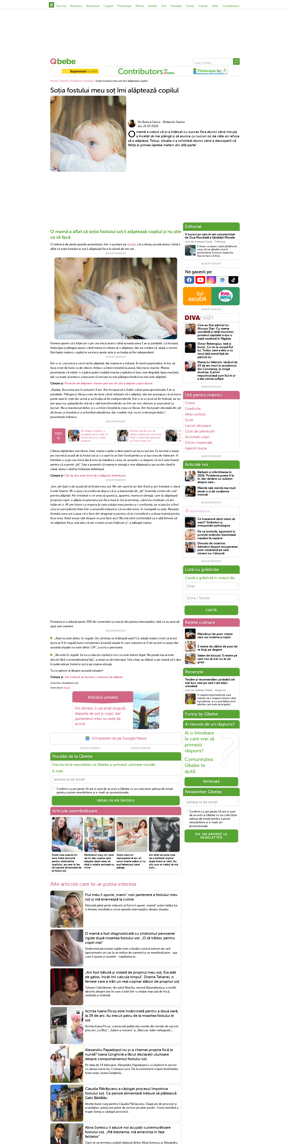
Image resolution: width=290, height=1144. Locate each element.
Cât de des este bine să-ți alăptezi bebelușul (95, 478)
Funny (190, 6)
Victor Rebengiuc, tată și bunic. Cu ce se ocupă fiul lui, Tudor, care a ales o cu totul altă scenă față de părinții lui (215, 350)
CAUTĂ (211, 610)
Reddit (131, 244)
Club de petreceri (200, 431)
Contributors (230, 6)
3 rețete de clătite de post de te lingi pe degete (217, 648)
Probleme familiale (82, 81)
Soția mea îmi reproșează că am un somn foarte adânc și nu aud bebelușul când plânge (131, 863)
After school (195, 414)
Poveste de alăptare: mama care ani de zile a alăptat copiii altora (108, 383)
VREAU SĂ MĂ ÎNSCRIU (116, 803)
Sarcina (61, 6)
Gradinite (193, 408)
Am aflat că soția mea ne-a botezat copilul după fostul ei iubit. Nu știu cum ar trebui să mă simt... (163, 863)
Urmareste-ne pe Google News (116, 740)
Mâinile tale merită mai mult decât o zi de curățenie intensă (216, 491)
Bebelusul (93, 6)
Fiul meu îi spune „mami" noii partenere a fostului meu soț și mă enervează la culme (131, 899)
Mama (140, 6)
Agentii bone (196, 448)
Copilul (108, 6)
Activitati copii (197, 437)
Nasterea (76, 6)
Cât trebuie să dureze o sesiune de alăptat (93, 679)
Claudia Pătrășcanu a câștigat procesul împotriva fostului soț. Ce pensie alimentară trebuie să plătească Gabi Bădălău (130, 1095)
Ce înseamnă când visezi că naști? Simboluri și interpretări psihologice (216, 522)
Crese (190, 403)
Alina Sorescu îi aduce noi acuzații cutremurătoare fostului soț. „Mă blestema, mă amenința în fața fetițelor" (128, 1134)
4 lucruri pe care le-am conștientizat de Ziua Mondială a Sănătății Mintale (210, 236)
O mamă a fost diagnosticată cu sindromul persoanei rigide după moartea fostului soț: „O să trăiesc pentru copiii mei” (130, 940)
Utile (215, 6)
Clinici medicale (198, 442)
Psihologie (124, 6)
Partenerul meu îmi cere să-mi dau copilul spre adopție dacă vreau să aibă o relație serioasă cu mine (99, 863)
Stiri (163, 6)
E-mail (57, 773)
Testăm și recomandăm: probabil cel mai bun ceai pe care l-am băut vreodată (210, 683)
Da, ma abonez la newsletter (211, 836)
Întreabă (211, 781)
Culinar (203, 6)
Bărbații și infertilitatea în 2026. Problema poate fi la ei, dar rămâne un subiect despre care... (215, 477)
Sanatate (176, 6)
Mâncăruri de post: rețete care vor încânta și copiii (215, 636)
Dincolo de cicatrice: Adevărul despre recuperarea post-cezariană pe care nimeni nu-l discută (217, 548)
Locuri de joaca (198, 425)
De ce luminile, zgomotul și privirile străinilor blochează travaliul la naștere (216, 535)
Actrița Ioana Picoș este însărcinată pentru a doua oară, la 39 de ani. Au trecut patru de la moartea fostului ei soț (131, 1018)
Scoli (189, 420)
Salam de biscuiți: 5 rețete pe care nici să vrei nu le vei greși (217, 659)
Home (54, 81)
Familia (152, 6)
